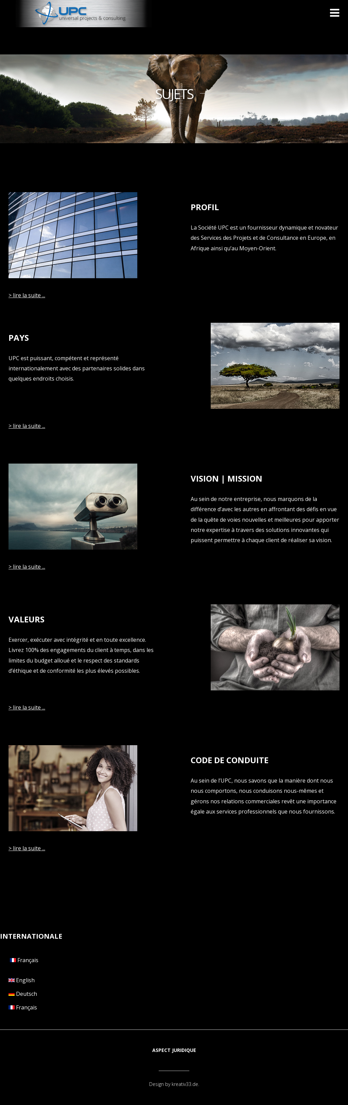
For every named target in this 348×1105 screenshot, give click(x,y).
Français (23, 960)
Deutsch (22, 994)
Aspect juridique (174, 1050)
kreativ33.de (185, 1084)
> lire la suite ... (26, 295)
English (21, 980)
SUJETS (174, 93)
